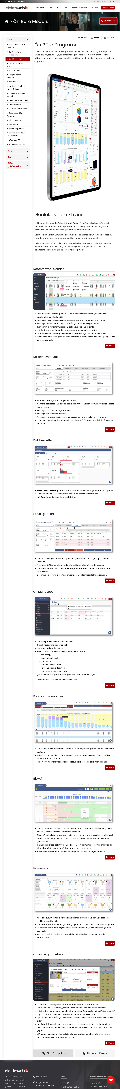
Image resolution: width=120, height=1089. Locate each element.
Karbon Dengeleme (17, 144)
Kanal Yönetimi (15, 70)
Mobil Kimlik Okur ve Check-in (16, 46)
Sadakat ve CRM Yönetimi (14, 114)
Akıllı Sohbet (14, 124)
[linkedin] (105, 1)
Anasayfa (65, 1082)
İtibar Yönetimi (15, 120)
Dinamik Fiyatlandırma (18, 109)
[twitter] (94, 1)
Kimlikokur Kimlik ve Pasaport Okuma (16, 87)
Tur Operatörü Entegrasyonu (14, 53)
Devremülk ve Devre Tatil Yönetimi (16, 134)
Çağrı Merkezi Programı (18, 100)
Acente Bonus (14, 82)
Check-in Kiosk (15, 104)
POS (59, 8)
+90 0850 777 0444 (17, 1)
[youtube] (102, 1)
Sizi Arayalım (108, 20)
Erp (67, 8)
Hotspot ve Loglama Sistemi (16, 94)
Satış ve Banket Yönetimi (14, 76)
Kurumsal (41, 8)
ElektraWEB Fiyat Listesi (72, 1087)
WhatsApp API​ (14, 140)
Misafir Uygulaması (16, 128)
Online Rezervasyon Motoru (16, 64)
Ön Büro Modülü (15, 59)
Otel (51, 8)
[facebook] (98, 1)
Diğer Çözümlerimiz (81, 8)
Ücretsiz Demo (108, 8)
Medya (96, 8)
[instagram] (91, 1)
